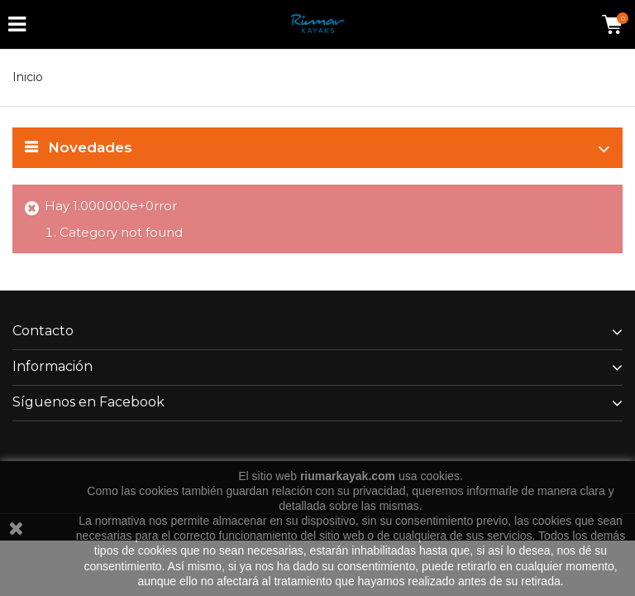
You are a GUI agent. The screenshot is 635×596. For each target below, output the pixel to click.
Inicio (27, 77)
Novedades (90, 147)
